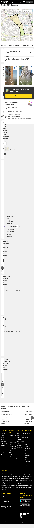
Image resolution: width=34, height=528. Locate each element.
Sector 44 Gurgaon (4, 417)
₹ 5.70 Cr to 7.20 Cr (9, 82)
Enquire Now (19, 96)
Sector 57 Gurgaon (4, 419)
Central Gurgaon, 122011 (7, 7)
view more (2, 423)
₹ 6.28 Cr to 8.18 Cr (24, 82)
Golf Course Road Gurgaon (6, 414)
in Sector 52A (18, 52)
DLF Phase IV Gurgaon (5, 421)
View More (2, 116)
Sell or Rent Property (16, 2)
